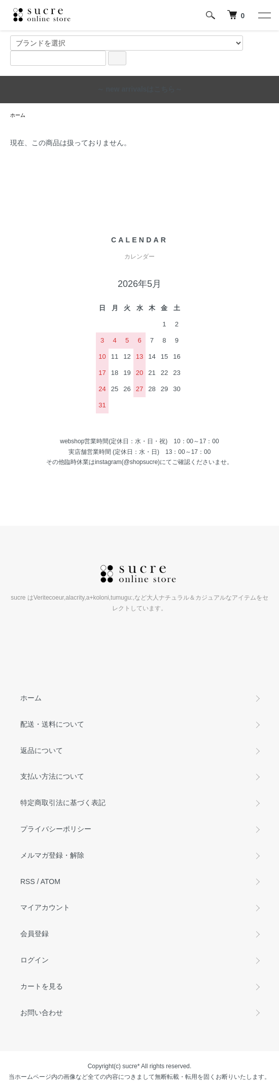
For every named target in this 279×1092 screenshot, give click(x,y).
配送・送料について (52, 724)
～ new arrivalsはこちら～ (140, 89)
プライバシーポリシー (55, 829)
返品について (41, 750)
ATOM (50, 881)
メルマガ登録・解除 (52, 855)
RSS (27, 881)
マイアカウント (45, 907)
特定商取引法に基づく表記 (63, 803)
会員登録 (34, 934)
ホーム (17, 115)
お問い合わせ (41, 1013)
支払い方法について (52, 776)
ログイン (34, 960)
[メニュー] (264, 15)
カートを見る (41, 986)
